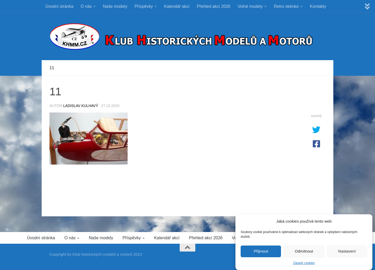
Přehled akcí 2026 (213, 6)
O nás (86, 6)
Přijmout (261, 252)
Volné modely (250, 6)
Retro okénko (286, 6)
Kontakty (318, 6)
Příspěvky (144, 6)
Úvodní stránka (59, 6)
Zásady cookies (304, 264)
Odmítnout (304, 252)
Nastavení (347, 252)
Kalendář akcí (177, 6)
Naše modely (115, 6)
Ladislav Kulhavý (80, 106)
